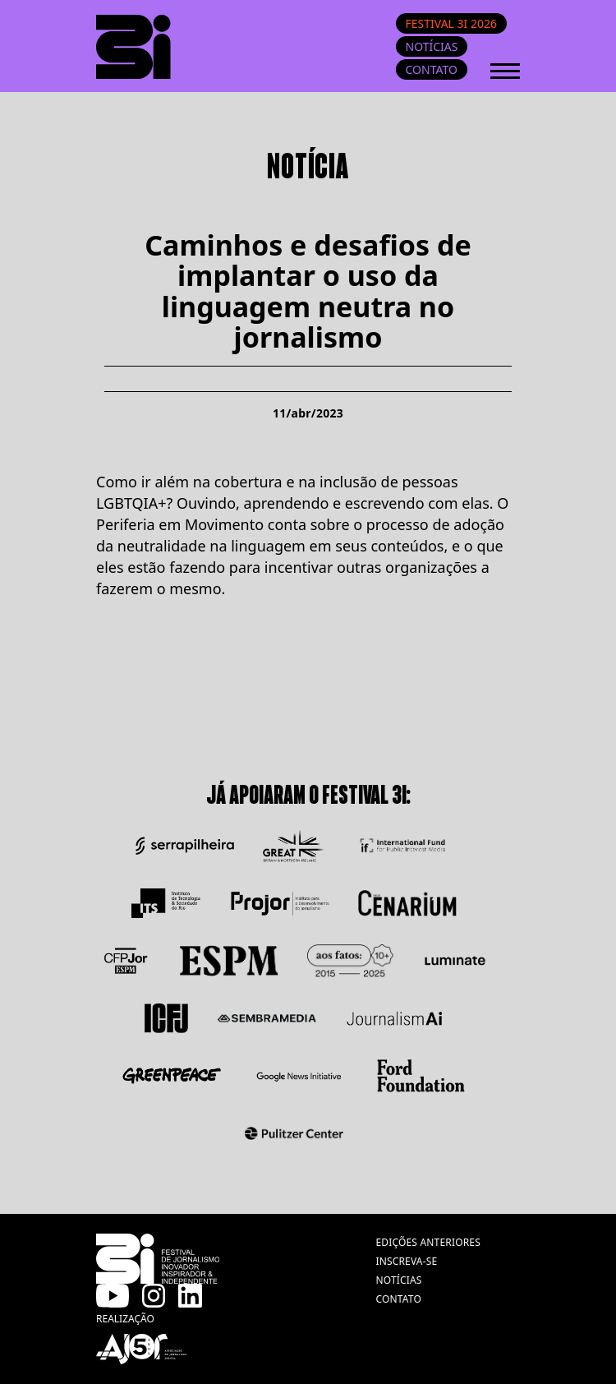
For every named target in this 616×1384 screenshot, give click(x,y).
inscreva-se (406, 1261)
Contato (431, 69)
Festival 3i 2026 (451, 23)
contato (398, 1299)
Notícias (432, 46)
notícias (398, 1280)
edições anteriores (427, 1242)
